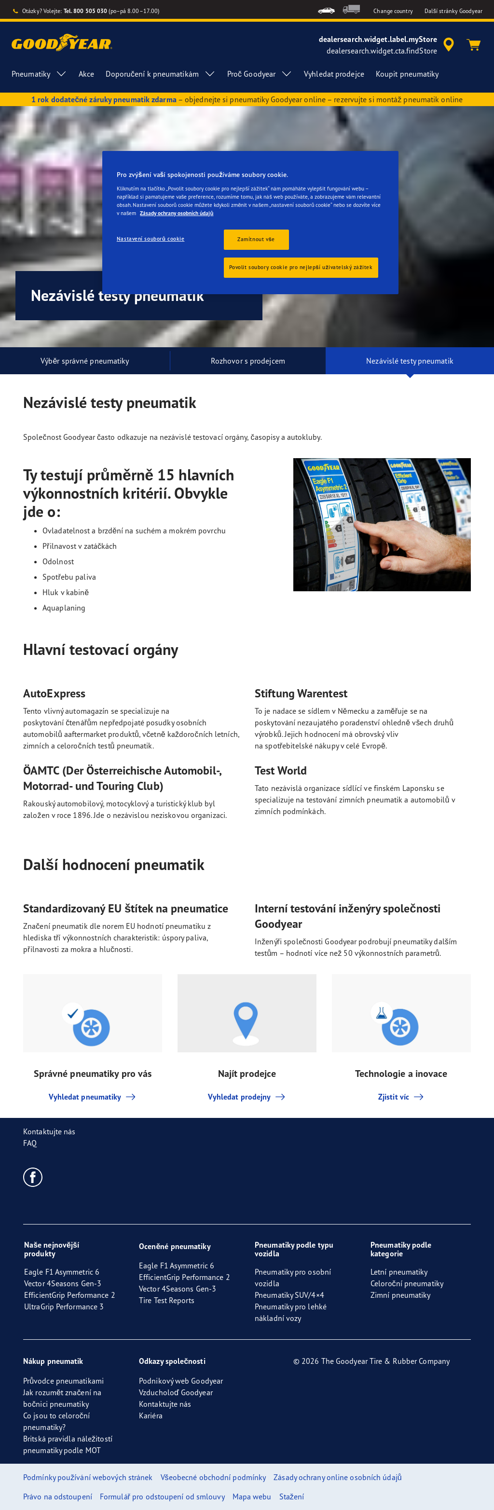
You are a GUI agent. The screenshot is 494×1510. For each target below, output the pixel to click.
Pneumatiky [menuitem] (39, 74)
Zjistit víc (401, 1096)
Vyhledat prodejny (247, 1096)
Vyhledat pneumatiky (93, 1096)
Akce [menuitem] (86, 74)
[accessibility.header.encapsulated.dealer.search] (388, 44)
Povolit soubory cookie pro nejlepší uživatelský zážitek (301, 267)
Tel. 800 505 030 (86, 10)
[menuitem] (326, 9)
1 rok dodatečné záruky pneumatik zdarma (104, 99)
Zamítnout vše (256, 239)
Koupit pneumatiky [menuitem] (407, 74)
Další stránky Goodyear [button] (453, 10)
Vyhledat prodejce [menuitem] (334, 74)
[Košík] (473, 45)
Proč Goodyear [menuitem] (259, 74)
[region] (250, 222)
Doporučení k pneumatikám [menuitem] (160, 74)
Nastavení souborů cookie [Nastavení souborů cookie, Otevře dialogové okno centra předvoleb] (151, 238)
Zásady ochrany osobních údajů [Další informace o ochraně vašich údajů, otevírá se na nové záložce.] (176, 213)
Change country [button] (392, 10)
